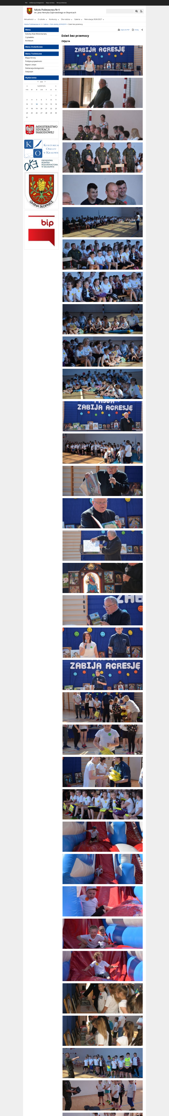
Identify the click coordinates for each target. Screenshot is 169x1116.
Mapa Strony (30, 86)
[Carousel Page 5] (52, 46)
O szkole (42, 19)
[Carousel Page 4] (50, 46)
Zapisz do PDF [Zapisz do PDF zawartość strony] (123, 59)
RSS (26, 2)
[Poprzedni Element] (33, 47)
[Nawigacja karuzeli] (36, 47)
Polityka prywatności (33, 90)
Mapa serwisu (50, 2)
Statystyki (29, 100)
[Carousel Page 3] (48, 46)
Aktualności (30, 19)
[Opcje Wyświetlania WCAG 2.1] (141, 11)
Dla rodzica (66, 19)
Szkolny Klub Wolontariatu (36, 62)
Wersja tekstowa (62, 2)
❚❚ (27, 46)
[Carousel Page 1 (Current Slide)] (44, 46)
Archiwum (29, 69)
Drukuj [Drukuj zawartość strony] (135, 59)
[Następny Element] (39, 47)
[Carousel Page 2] (46, 46)
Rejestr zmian (30, 93)
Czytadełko (29, 66)
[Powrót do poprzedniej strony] (142, 58)
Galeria (78, 19)
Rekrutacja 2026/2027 (94, 19)
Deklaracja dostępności (36, 2)
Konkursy (54, 19)
